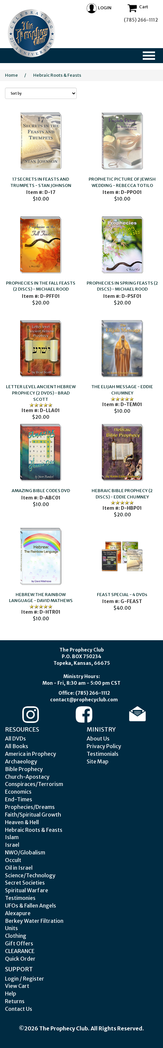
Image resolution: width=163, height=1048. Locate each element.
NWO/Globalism (25, 852)
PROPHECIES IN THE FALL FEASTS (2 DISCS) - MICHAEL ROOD (40, 286)
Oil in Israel (19, 867)
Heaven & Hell (22, 822)
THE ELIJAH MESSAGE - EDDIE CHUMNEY (122, 390)
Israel (12, 844)
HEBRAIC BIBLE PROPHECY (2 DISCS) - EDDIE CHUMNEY (122, 494)
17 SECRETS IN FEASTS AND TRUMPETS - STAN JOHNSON (40, 182)
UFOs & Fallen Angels (30, 905)
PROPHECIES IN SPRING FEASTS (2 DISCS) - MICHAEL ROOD (122, 286)
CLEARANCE (20, 951)
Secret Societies (25, 882)
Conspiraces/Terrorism (34, 784)
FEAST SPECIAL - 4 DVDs (122, 594)
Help (10, 993)
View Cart (17, 986)
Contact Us (18, 1008)
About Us (98, 738)
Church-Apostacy (27, 776)
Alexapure (18, 913)
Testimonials (103, 753)
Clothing (15, 935)
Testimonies (20, 898)
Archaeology (21, 761)
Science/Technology (30, 875)
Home (11, 75)
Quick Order (20, 958)
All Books (16, 746)
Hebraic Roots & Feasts (57, 75)
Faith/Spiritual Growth (33, 814)
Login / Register (24, 978)
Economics (18, 791)
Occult (13, 860)
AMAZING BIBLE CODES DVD (41, 490)
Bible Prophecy (24, 769)
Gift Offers (19, 943)
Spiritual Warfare (26, 890)
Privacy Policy (104, 746)
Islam (12, 837)
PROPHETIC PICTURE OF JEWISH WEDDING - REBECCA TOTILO (122, 182)
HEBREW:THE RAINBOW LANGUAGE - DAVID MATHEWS (41, 598)
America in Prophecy (30, 753)
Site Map (98, 761)
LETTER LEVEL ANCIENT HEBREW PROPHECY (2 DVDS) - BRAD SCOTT (41, 393)
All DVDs (15, 738)
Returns (15, 1001)
